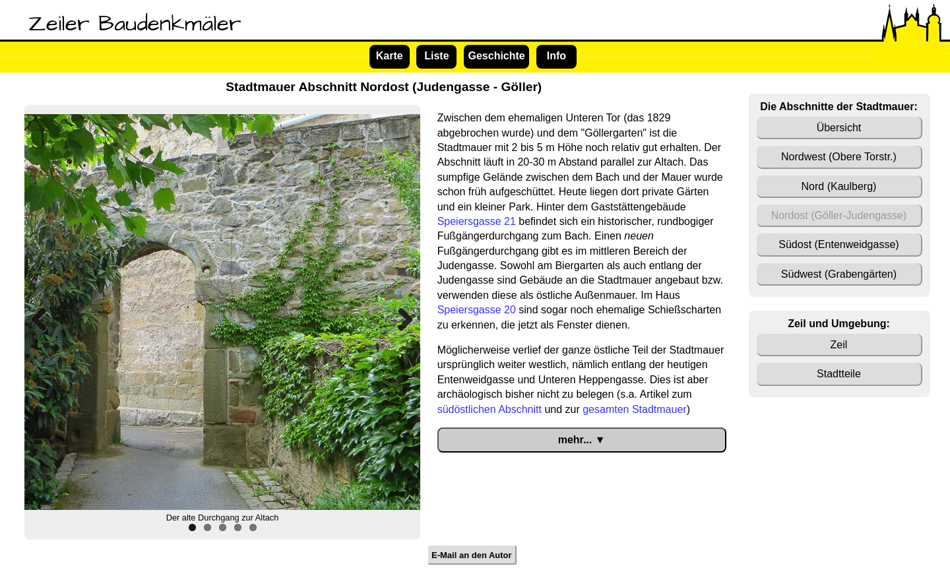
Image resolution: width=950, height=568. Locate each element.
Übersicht (839, 127)
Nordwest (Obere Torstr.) (839, 156)
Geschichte (496, 55)
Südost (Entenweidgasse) (838, 244)
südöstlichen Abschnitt (489, 409)
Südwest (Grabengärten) (839, 274)
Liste (436, 55)
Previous (44, 319)
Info (556, 55)
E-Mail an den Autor (471, 554)
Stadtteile (839, 373)
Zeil (839, 344)
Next (400, 319)
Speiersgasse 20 (476, 309)
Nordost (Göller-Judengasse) (838, 215)
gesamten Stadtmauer (634, 409)
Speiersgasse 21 (476, 221)
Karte (389, 55)
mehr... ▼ (582, 439)
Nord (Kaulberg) (839, 186)
